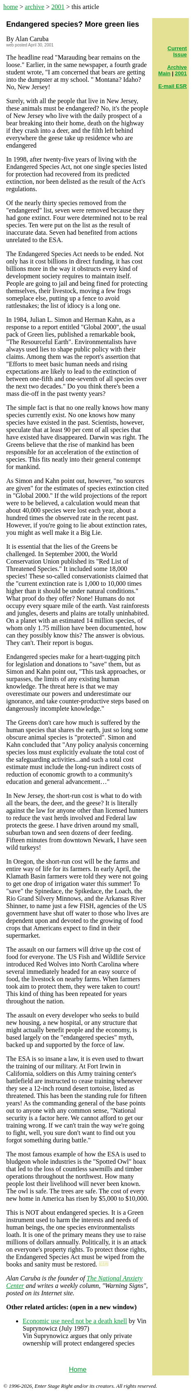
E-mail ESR (172, 86)
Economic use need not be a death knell (75, 1320)
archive (34, 6)
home (10, 6)
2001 (58, 6)
